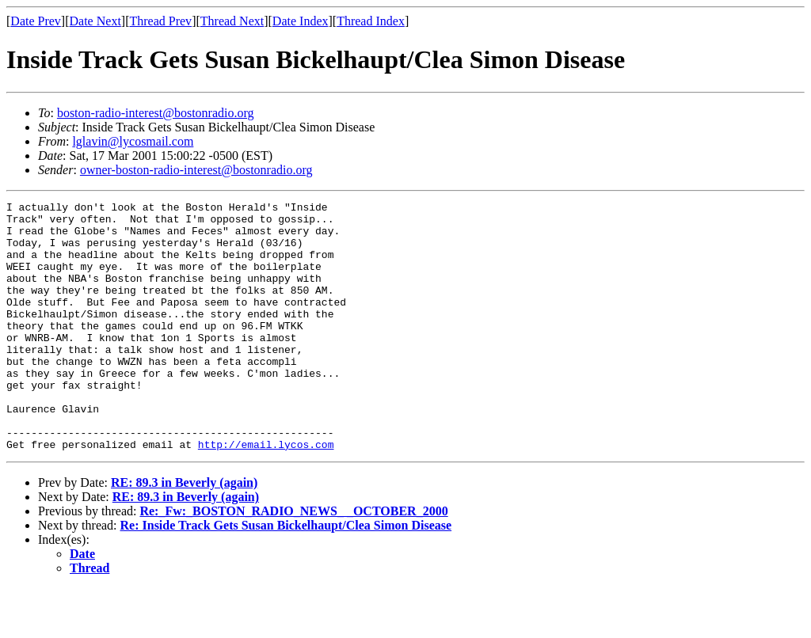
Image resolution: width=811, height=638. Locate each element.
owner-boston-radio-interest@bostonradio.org (196, 170)
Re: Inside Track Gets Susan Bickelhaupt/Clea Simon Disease (286, 575)
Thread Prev (160, 21)
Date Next (95, 21)
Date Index (300, 21)
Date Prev (35, 21)
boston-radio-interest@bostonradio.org (155, 113)
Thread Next (232, 21)
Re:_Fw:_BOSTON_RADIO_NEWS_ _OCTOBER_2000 (293, 561)
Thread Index (371, 21)
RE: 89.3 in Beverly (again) (184, 532)
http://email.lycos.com (266, 494)
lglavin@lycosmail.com (132, 141)
